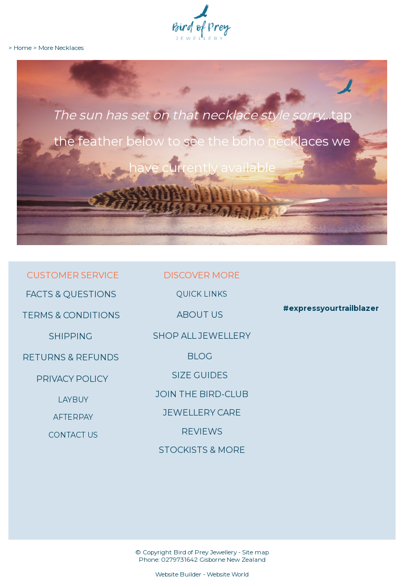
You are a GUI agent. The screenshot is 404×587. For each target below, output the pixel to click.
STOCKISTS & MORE (202, 450)
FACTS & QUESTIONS (71, 294)
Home (23, 48)
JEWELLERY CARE (202, 413)
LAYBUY (73, 399)
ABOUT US (200, 315)
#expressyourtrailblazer (331, 308)
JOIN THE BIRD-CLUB (202, 394)
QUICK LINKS (201, 294)
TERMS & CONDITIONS (71, 315)
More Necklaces (61, 48)
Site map (255, 552)
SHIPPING (71, 336)
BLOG (200, 356)
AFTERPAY (73, 417)
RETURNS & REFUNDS (71, 357)
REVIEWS (202, 432)
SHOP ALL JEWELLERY (201, 336)
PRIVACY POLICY (72, 379)
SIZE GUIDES (200, 375)
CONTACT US (73, 435)
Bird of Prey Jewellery (205, 552)
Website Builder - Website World (202, 574)
